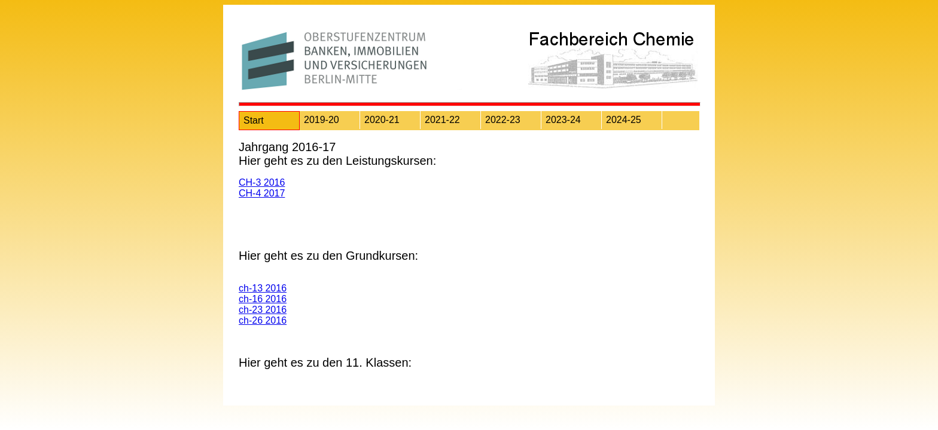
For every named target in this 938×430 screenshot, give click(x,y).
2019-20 (321, 120)
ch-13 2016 (263, 288)
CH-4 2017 (262, 193)
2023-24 (563, 120)
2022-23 (502, 120)
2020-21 (382, 120)
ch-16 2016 (263, 299)
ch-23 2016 (263, 310)
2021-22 (442, 120)
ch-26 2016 (263, 320)
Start (253, 120)
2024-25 (623, 120)
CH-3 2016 (262, 182)
